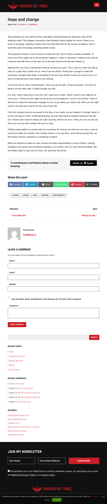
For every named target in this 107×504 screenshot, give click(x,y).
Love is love (19, 383)
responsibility (59, 195)
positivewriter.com (16, 435)
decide (26, 195)
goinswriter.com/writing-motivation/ (24, 427)
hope (35, 195)
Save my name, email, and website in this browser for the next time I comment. (46, 299)
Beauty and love (16, 360)
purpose (45, 195)
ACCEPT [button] (56, 500)
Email (12, 273)
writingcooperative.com (18, 415)
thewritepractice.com (17, 419)
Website (12, 284)
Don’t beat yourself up (30, 393)
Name (12, 261)
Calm (11, 352)
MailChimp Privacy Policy (23, 475)
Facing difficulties (19, 215)
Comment (14, 306)
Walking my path (88, 215)
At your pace (14, 369)
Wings (12, 365)
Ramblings (33, 24)
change (15, 195)
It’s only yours (27, 388)
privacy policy (48, 475)
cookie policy (94, 496)
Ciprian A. (23, 24)
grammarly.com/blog (17, 431)
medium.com (14, 423)
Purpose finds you (17, 356)
